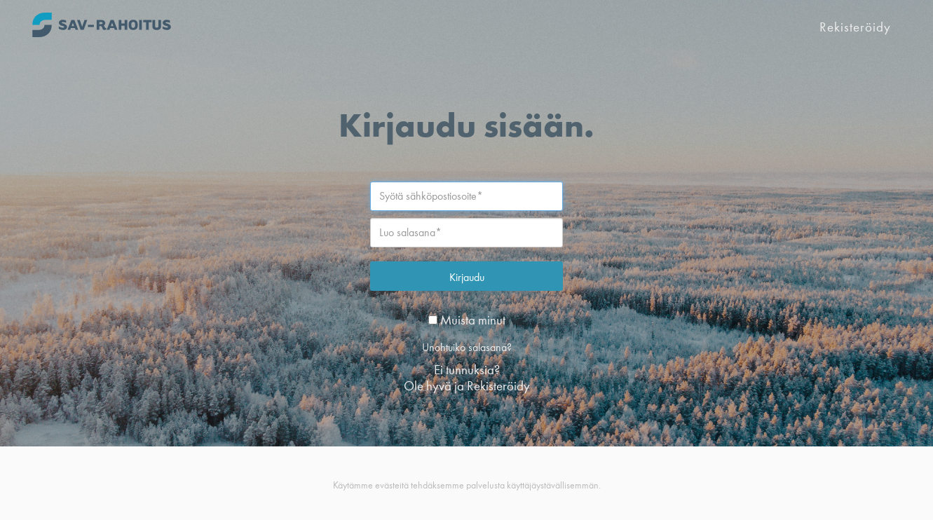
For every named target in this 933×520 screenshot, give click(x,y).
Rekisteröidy (855, 27)
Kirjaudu (466, 277)
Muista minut (466, 320)
